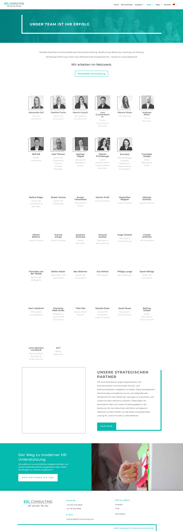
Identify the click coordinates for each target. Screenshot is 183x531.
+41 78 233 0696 (73, 509)
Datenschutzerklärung (142, 528)
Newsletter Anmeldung (92, 73)
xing (117, 508)
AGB (116, 528)
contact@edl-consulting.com (80, 519)
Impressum (124, 528)
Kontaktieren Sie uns (38, 477)
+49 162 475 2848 (74, 505)
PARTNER (107, 426)
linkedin (119, 504)
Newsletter (120, 514)
